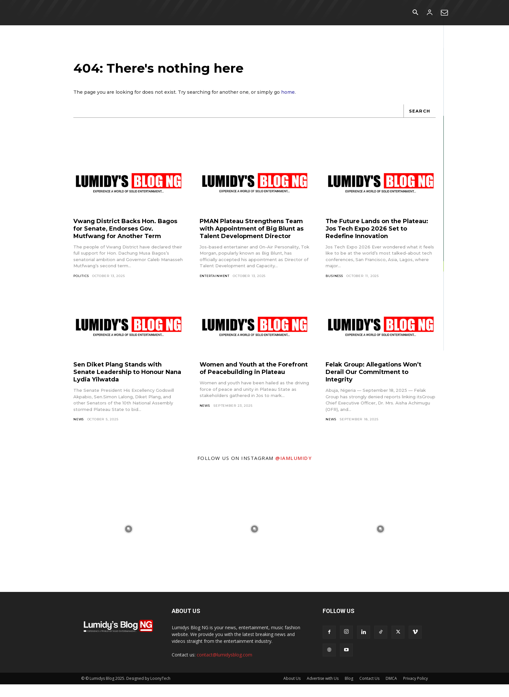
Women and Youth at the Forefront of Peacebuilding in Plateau (250, 384)
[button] (415, 13)
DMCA (391, 691)
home (288, 97)
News (79, 431)
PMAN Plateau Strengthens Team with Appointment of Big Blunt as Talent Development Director (253, 237)
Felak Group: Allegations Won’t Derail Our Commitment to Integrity (379, 384)
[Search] (419, 115)
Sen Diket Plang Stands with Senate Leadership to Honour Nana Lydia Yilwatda (124, 384)
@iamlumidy (293, 470)
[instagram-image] (129, 542)
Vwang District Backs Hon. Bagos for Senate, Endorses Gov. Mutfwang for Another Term (121, 237)
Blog (349, 691)
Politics (81, 288)
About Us (292, 691)
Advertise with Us (323, 691)
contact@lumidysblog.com (224, 667)
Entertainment (215, 288)
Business (335, 280)
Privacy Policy (415, 691)
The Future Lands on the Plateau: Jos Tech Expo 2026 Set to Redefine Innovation (375, 233)
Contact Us (369, 691)
